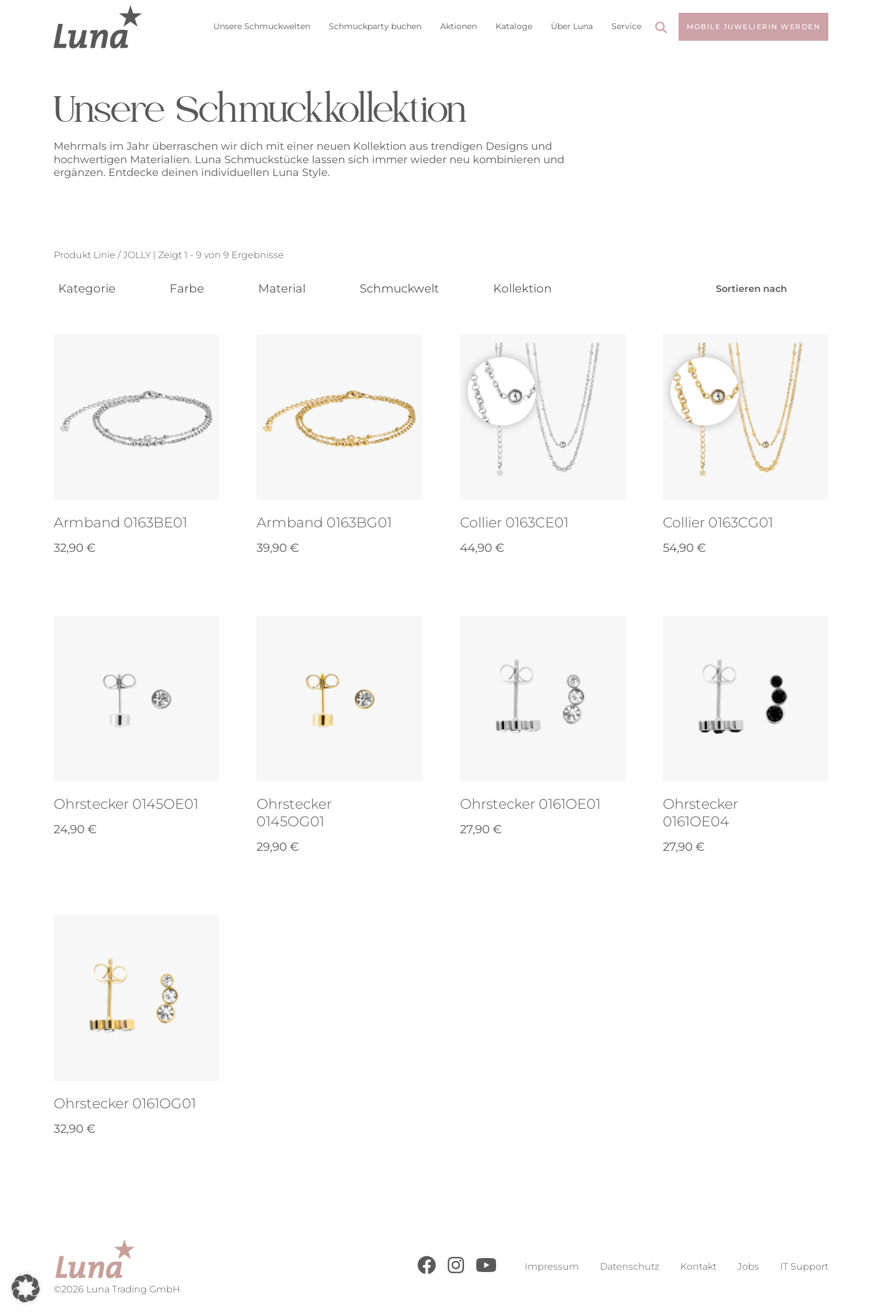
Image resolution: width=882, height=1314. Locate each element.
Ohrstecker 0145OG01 (294, 812)
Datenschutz (629, 1266)
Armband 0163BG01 (324, 522)
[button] (25, 1288)
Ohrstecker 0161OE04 (700, 812)
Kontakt (698, 1266)
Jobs (748, 1266)
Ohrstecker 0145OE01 (126, 803)
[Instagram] (456, 1271)
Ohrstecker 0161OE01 (530, 803)
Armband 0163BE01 (120, 522)
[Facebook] (426, 1271)
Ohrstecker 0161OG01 (125, 1103)
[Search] (661, 29)
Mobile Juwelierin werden (753, 26)
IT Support (804, 1266)
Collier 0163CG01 (718, 522)
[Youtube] (486, 1271)
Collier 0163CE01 (514, 522)
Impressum (552, 1266)
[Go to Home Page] (98, 26)
